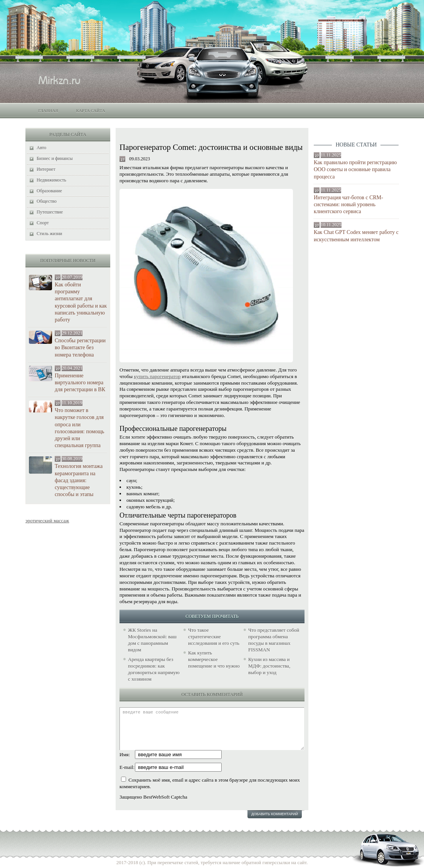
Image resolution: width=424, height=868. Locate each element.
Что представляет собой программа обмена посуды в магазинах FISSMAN (273, 640)
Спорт (43, 222)
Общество (47, 201)
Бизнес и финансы (55, 158)
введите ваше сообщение (211, 728)
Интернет (46, 169)
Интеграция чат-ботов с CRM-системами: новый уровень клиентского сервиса (348, 204)
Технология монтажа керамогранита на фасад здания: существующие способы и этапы (79, 480)
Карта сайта (90, 110)
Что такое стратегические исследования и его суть (213, 636)
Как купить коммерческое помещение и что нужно (214, 659)
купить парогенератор (157, 376)
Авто (41, 147)
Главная (48, 110)
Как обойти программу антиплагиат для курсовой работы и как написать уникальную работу (81, 302)
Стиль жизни (49, 233)
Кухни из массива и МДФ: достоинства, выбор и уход (269, 665)
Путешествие (50, 212)
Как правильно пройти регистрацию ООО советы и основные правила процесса (355, 169)
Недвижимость (51, 180)
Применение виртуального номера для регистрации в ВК (80, 382)
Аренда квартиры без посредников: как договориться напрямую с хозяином (154, 669)
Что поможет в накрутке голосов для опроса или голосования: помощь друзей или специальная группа (79, 427)
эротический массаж (47, 520)
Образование (49, 190)
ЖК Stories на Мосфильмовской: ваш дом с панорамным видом (152, 640)
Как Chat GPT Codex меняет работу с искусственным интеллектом (356, 235)
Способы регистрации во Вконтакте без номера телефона (80, 347)
